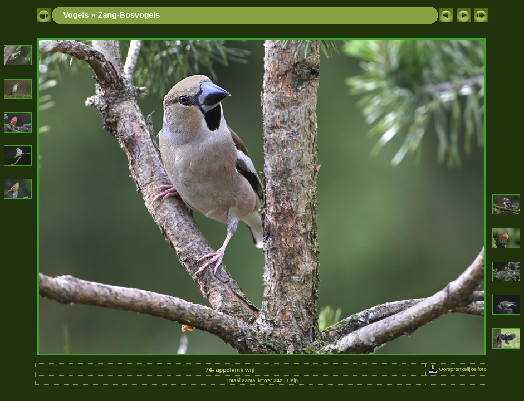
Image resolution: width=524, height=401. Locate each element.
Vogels (76, 15)
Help (292, 380)
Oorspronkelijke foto (457, 369)
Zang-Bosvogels (129, 15)
